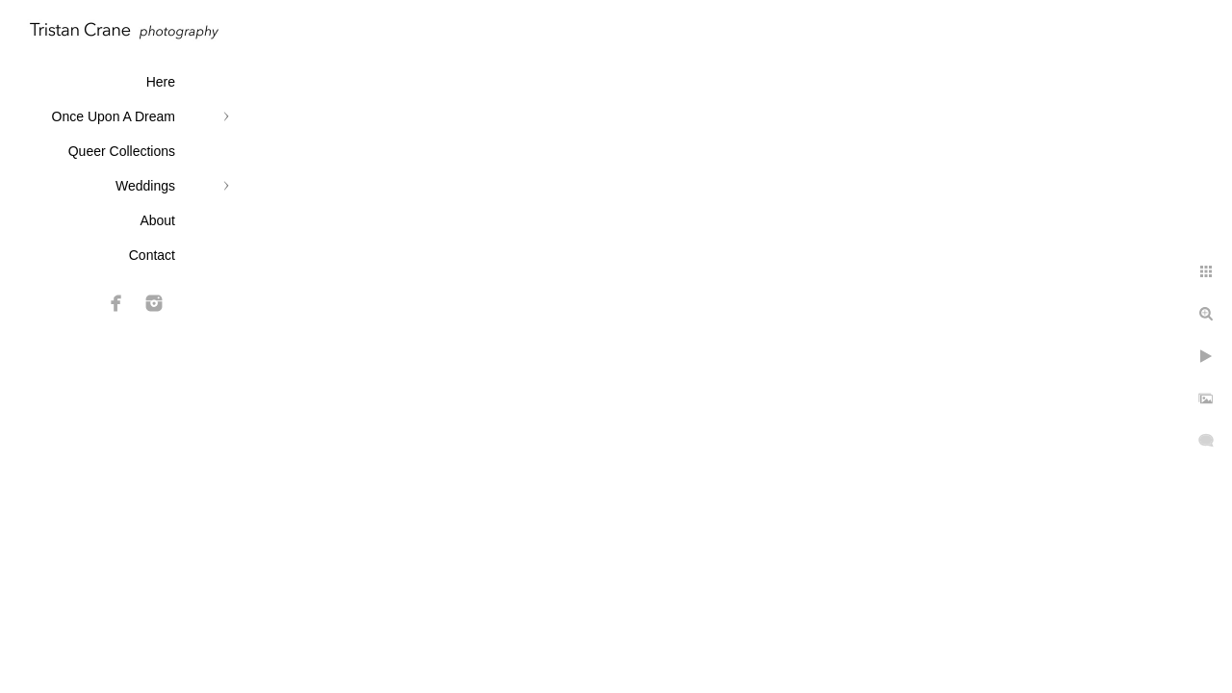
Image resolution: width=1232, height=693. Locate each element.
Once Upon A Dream (113, 116)
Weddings (145, 185)
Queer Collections (121, 151)
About (157, 220)
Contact (152, 255)
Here (160, 82)
